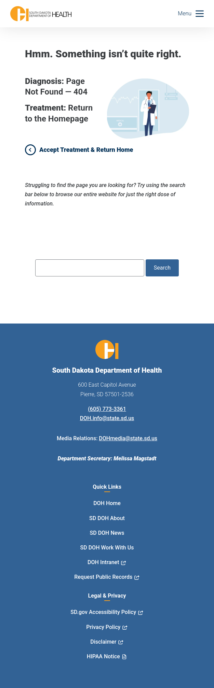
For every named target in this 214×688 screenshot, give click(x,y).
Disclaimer (103, 642)
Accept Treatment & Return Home (86, 149)
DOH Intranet (103, 562)
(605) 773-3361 (107, 409)
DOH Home (107, 503)
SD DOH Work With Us (107, 547)
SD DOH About (107, 518)
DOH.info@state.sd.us (107, 418)
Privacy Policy (103, 627)
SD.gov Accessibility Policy (103, 612)
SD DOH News (107, 533)
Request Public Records (103, 577)
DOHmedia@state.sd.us (128, 438)
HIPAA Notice (103, 656)
